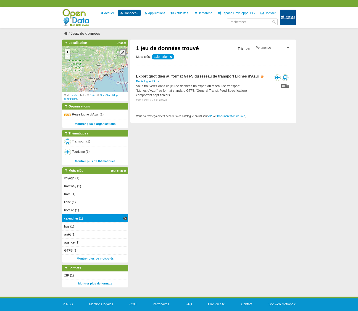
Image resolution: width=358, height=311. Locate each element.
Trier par (244, 48)
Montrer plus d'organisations (95, 124)
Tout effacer (118, 170)
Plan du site (216, 304)
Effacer (121, 43)
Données (129, 13)
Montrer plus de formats (95, 283)
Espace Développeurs (236, 13)
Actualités (179, 13)
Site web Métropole (282, 304)
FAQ (188, 304)
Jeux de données (85, 33)
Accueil (107, 13)
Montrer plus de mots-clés (95, 258)
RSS (67, 304)
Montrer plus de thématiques (95, 161)
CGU (133, 304)
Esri (92, 95)
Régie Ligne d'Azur (147, 81)
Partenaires (161, 304)
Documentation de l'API (231, 116)
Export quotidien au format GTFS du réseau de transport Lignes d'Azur (197, 76)
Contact (268, 13)
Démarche (203, 13)
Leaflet (74, 95)
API (210, 116)
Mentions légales (101, 304)
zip (284, 85)
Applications (154, 13)
